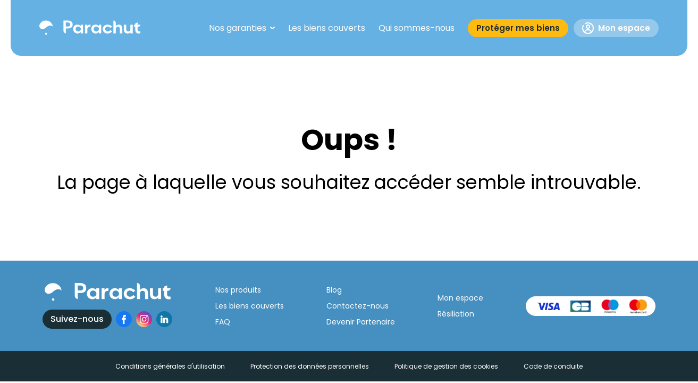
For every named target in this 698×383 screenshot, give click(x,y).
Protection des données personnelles (309, 366)
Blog (334, 290)
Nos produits (238, 290)
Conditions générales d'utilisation (170, 366)
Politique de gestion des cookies (446, 366)
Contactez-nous (357, 306)
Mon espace (616, 28)
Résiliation (456, 314)
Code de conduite (553, 366)
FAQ (222, 322)
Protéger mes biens (518, 28)
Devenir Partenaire (360, 322)
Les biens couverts (249, 306)
